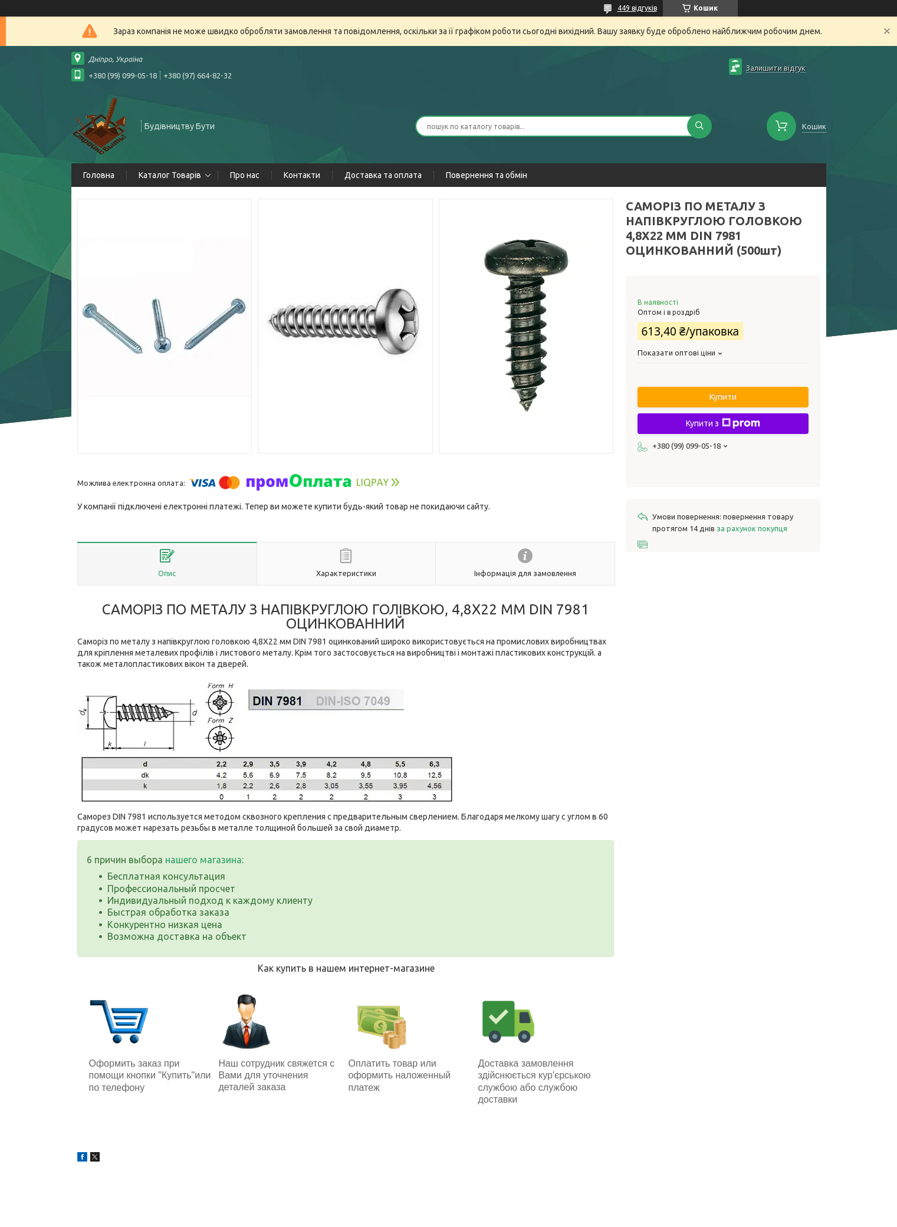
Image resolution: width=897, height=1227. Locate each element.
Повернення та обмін (486, 175)
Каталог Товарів (170, 175)
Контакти (302, 175)
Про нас (244, 175)
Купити (723, 397)
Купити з (723, 423)
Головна (98, 175)
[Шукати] (699, 126)
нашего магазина (203, 859)
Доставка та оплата (383, 175)
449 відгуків (637, 8)
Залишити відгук (776, 68)
